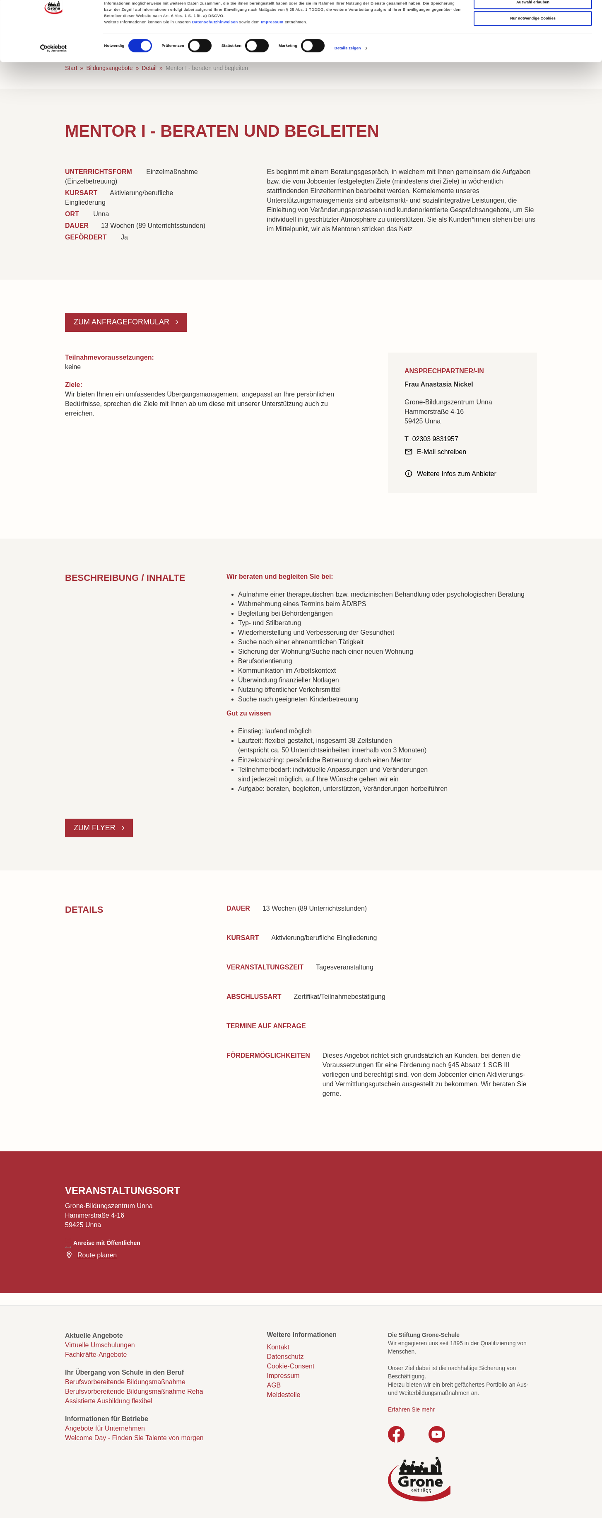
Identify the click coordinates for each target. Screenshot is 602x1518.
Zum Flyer (96, 828)
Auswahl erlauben (532, 33)
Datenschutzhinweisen (215, 53)
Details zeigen (348, 79)
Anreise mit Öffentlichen (106, 1243)
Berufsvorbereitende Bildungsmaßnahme (125, 1381)
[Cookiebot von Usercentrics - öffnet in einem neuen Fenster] (53, 80)
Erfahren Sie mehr (411, 1409)
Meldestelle (284, 1394)
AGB (274, 1385)
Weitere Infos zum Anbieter (456, 473)
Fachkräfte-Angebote (96, 1354)
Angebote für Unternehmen (105, 1428)
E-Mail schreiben (441, 451)
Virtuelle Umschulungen (100, 1345)
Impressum (272, 53)
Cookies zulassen (533, 17)
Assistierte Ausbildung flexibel (108, 1400)
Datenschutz (285, 1356)
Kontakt (278, 1347)
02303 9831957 (435, 438)
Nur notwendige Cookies (533, 50)
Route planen (97, 1255)
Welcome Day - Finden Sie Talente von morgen (134, 1437)
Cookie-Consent (291, 1366)
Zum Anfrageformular (122, 322)
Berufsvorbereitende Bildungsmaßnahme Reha (134, 1391)
